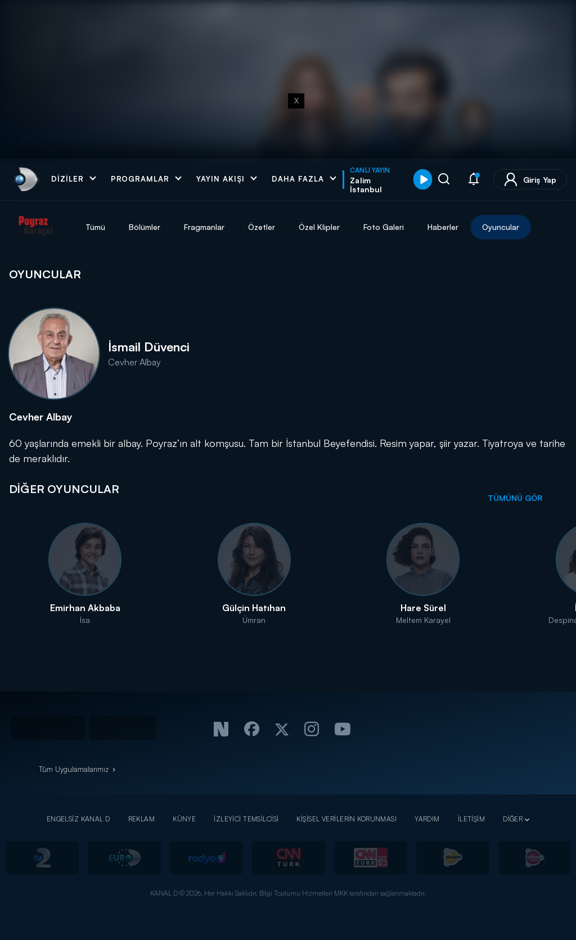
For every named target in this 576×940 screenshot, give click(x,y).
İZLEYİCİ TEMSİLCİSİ (246, 819)
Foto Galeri (383, 227)
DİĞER (513, 819)
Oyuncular (500, 227)
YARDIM (427, 819)
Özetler (261, 227)
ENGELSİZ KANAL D (78, 819)
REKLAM (141, 819)
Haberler (443, 227)
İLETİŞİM (471, 819)
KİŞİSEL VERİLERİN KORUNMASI (346, 819)
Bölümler (144, 227)
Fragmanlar (204, 227)
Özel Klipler (319, 227)
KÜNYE (184, 819)
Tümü (95, 227)
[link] (25, 179)
